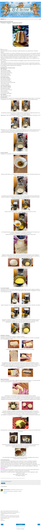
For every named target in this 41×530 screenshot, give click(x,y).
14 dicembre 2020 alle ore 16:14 (16, 489)
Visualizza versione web (20, 526)
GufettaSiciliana (6, 489)
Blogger (22, 528)
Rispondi (5, 492)
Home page (20, 524)
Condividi (3, 483)
